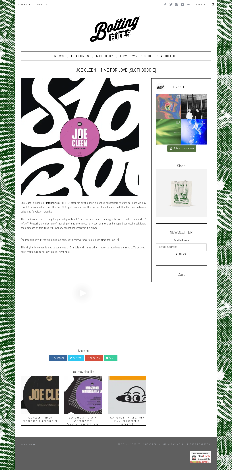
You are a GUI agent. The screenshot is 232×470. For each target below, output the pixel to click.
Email (110, 358)
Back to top (28, 444)
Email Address (181, 240)
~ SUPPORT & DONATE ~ (33, 4)
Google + (93, 358)
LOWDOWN (129, 56)
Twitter (75, 358)
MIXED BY (105, 56)
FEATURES (80, 56)
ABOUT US (169, 56)
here (67, 252)
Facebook (58, 358)
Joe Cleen (26, 203)
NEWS (59, 56)
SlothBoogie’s (52, 203)
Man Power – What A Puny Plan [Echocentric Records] (126, 421)
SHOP (149, 56)
